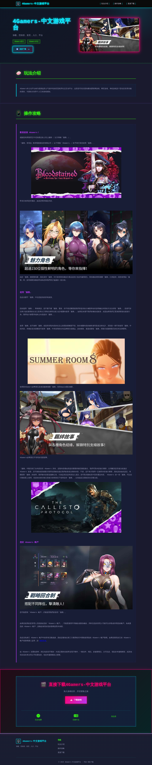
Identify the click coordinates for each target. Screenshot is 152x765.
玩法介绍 (104, 4)
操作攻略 (118, 4)
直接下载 (131, 4)
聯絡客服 (42, 641)
